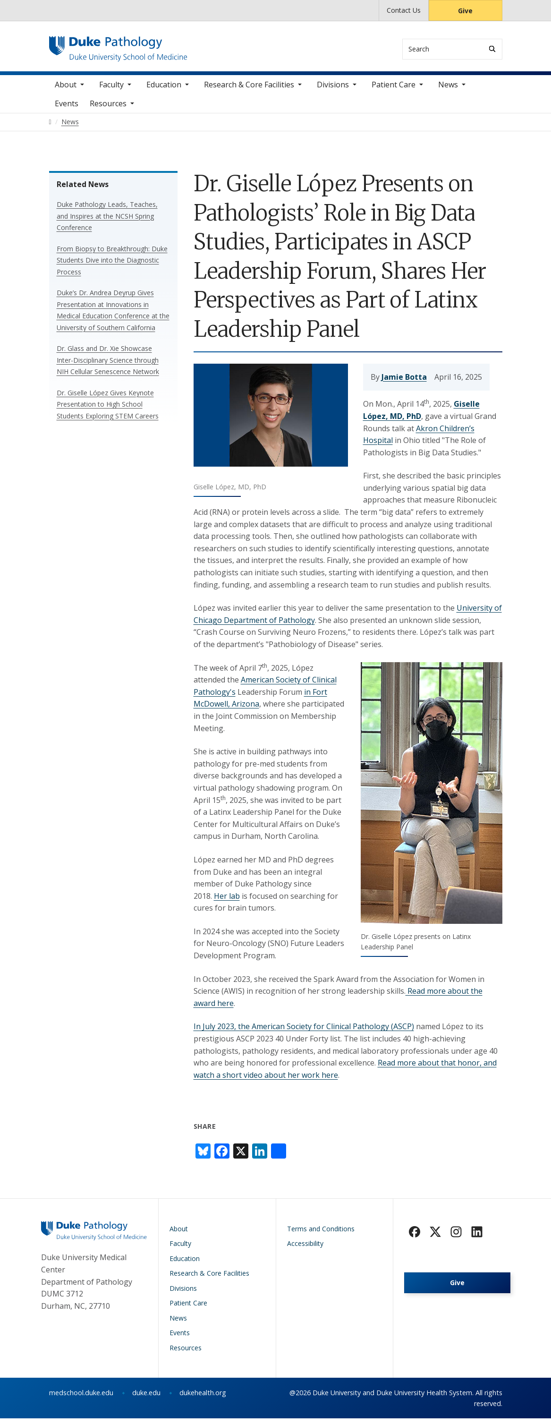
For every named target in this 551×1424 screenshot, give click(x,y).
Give (465, 10)
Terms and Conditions (321, 1233)
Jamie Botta (404, 382)
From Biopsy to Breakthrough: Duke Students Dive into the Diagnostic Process (112, 265)
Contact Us (404, 10)
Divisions (333, 90)
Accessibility (305, 1249)
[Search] (492, 49)
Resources (108, 108)
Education (163, 90)
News (448, 90)
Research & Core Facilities (249, 90)
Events (66, 108)
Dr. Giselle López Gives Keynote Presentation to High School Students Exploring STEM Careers (108, 409)
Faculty (111, 90)
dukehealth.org (202, 1398)
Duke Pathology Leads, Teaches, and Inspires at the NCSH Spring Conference (107, 221)
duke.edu (146, 1398)
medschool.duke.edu (81, 1398)
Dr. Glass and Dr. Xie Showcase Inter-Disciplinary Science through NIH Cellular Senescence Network (108, 365)
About (65, 90)
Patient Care (393, 90)
